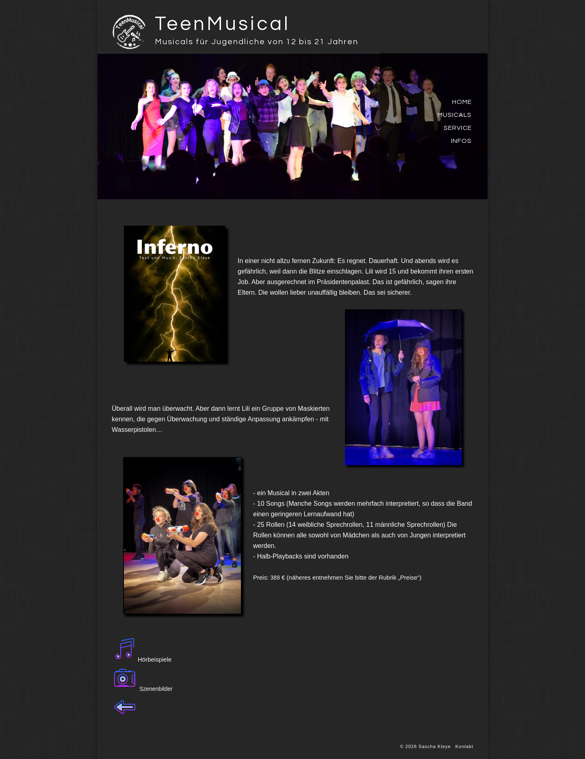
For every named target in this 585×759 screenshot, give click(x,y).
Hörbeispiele (154, 659)
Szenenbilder (156, 689)
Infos (461, 141)
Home (462, 102)
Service (458, 128)
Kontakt (464, 746)
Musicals (455, 115)
